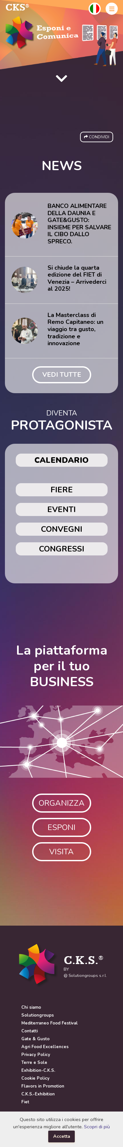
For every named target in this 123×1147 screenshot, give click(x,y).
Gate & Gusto (35, 1039)
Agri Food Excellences (45, 1047)
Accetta (61, 1136)
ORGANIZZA (62, 803)
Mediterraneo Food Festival (49, 1023)
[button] (95, 9)
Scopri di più (97, 1126)
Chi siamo (31, 1007)
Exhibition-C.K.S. (38, 1070)
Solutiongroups (37, 1015)
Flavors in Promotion (42, 1086)
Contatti (29, 1031)
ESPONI (61, 827)
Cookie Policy (35, 1078)
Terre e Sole (34, 1063)
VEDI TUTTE (61, 374)
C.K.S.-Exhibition (38, 1094)
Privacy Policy (35, 1055)
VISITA (61, 851)
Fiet (25, 1102)
